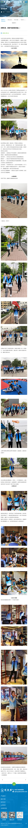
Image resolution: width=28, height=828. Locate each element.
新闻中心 (3, 19)
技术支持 (3, 802)
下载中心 (22, 19)
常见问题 (16, 19)
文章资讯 (8, 11)
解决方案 (3, 799)
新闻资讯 (14, 11)
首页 (4, 11)
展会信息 (10, 19)
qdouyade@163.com (20, 791)
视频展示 (14, 22)
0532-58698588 (19, 789)
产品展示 (3, 796)
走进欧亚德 (4, 808)
